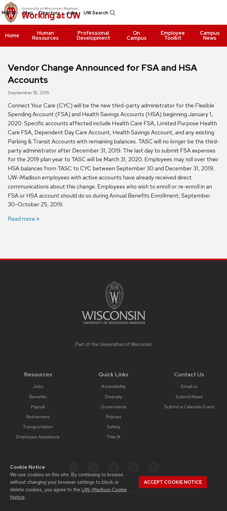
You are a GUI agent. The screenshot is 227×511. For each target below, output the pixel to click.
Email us (189, 386)
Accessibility (113, 386)
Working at (51, 16)
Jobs (71, 13)
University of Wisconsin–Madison (50, 8)
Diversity (113, 397)
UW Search (98, 13)
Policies (113, 417)
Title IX (113, 437)
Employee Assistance (37, 437)
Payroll (38, 407)
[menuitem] (12, 36)
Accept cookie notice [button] (173, 482)
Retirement (38, 417)
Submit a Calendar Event (189, 407)
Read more (21, 218)
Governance (113, 407)
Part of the (113, 344)
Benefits (37, 397)
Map (28, 13)
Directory (49, 13)
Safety (113, 427)
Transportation (38, 427)
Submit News (189, 397)
